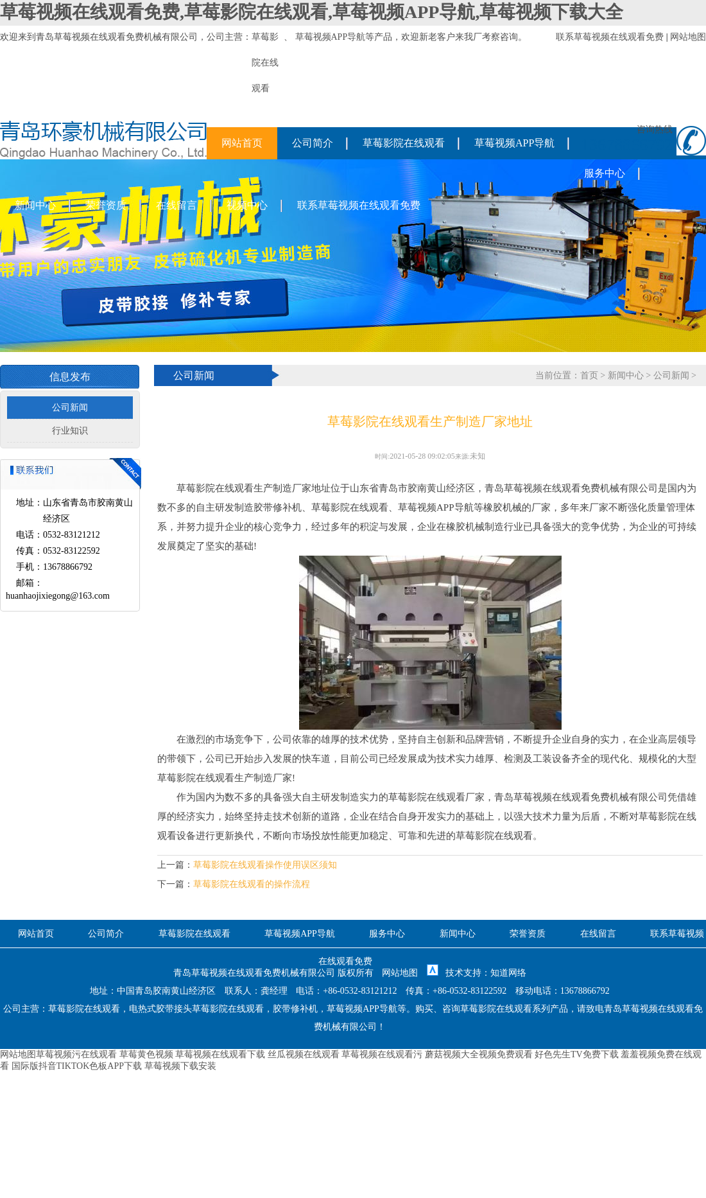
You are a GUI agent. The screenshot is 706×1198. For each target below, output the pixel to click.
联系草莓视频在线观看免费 (610, 37)
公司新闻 (70, 407)
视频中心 (247, 205)
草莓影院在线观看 (404, 142)
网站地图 (688, 37)
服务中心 (604, 173)
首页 (589, 375)
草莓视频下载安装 (180, 1066)
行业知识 (70, 431)
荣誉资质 (105, 205)
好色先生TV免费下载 (577, 1054)
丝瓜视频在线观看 (304, 1054)
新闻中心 (35, 205)
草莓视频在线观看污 (381, 1054)
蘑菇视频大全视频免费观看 (479, 1054)
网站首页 (242, 142)
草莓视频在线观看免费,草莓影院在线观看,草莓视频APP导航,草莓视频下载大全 (311, 12)
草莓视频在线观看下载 (220, 1054)
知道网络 (508, 973)
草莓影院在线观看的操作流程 (251, 884)
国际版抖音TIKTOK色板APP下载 (77, 1066)
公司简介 (312, 142)
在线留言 (176, 205)
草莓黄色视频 (146, 1054)
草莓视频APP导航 (330, 37)
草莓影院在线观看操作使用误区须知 (265, 865)
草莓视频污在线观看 (76, 1054)
